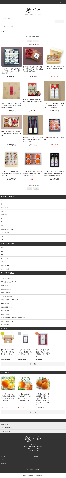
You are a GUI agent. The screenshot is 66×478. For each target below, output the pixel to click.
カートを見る (37, 460)
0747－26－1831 (34, 449)
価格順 (33, 36)
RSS (35, 469)
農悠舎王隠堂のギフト (7, 314)
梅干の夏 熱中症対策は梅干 (8, 282)
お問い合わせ (4, 463)
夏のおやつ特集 (5, 310)
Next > (36, 41)
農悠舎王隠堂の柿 (5, 292)
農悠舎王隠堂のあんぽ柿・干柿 (9, 300)
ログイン (3, 460)
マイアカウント (4, 456)
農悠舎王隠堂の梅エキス (7, 307)
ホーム (3, 26)
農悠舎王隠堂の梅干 (6, 289)
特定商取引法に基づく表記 (37, 468)
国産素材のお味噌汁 (6, 303)
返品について (28, 468)
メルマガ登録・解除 (58, 468)
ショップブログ (30, 469)
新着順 (37, 36)
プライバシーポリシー (48, 468)
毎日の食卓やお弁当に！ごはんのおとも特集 (13, 318)
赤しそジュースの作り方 (7, 278)
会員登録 (36, 456)
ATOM (38, 469)
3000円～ (13, 26)
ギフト (7, 26)
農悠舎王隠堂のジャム (7, 321)
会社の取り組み (5, 325)
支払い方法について (11, 468)
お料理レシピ (4, 285)
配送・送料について (21, 468)
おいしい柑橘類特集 (6, 296)
